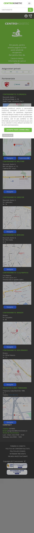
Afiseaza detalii (7, 135)
